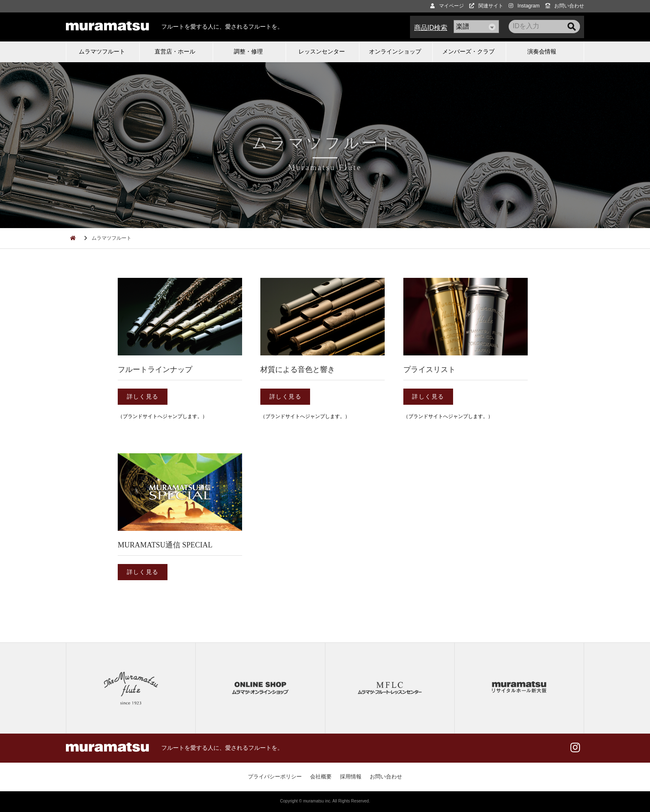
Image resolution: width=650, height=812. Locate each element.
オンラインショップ (395, 51)
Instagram (524, 6)
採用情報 (350, 776)
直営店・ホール (175, 51)
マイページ (447, 6)
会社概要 (321, 776)
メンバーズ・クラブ (468, 51)
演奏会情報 (541, 51)
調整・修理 (248, 51)
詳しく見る (143, 396)
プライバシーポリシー (275, 776)
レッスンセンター (321, 51)
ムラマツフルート (102, 51)
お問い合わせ (564, 6)
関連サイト (486, 6)
